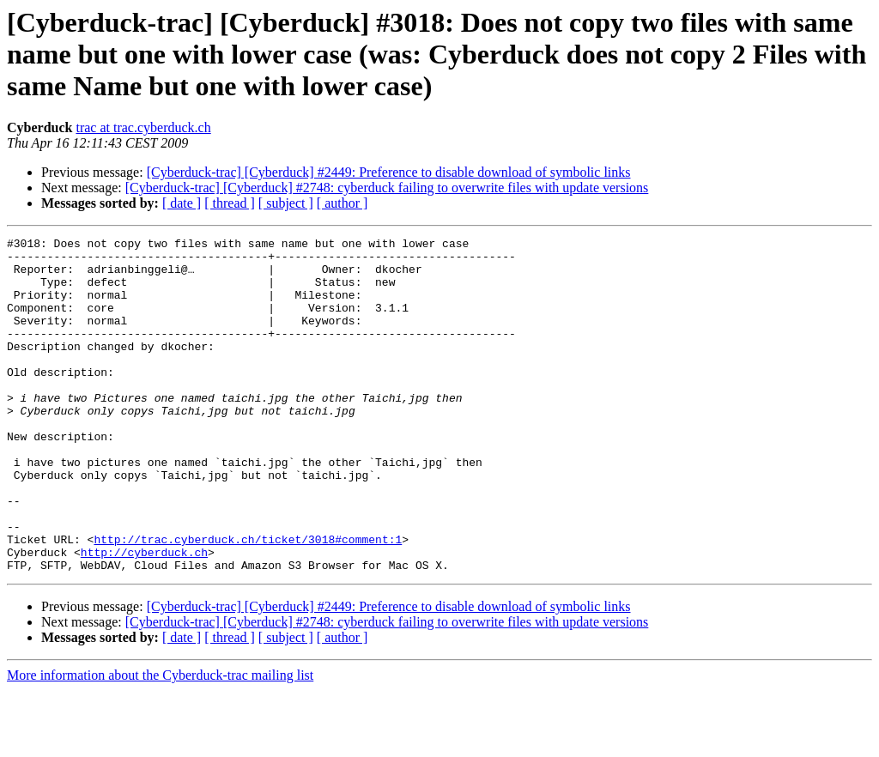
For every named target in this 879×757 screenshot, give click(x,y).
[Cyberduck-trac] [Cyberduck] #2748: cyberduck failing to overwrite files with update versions (387, 187)
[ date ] (181, 203)
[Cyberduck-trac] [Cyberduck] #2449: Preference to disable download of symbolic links (389, 172)
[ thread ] (229, 203)
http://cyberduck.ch (144, 616)
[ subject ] (285, 203)
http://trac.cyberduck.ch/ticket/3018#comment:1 (248, 601)
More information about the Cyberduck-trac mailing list (160, 742)
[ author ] (342, 203)
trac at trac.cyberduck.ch (143, 127)
